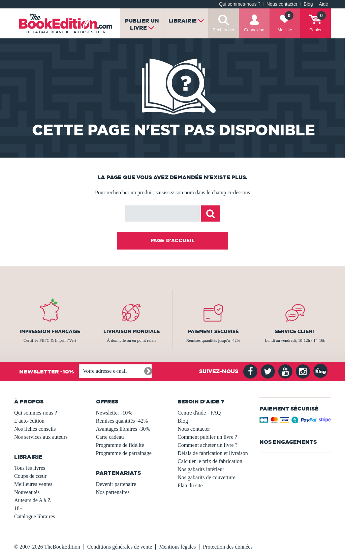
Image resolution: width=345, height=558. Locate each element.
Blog (308, 4)
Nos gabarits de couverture (207, 477)
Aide (323, 4)
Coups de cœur (30, 476)
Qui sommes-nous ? (239, 4)
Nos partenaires (113, 492)
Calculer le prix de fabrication (210, 461)
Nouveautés (27, 492)
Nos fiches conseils (35, 429)
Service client (295, 331)
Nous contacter (281, 4)
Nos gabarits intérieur (201, 469)
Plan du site (190, 485)
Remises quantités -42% (122, 421)
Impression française (50, 331)
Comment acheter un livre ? (208, 445)
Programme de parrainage (124, 453)
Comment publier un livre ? (207, 437)
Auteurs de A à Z (32, 500)
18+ (18, 508)
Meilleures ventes (33, 484)
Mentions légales (177, 547)
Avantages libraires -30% (123, 429)
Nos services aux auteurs (41, 437)
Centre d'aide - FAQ (199, 413)
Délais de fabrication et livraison (213, 453)
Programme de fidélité (120, 445)
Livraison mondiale (131, 331)
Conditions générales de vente (119, 547)
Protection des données (228, 547)
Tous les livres (29, 468)
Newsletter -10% (114, 413)
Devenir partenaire (116, 484)
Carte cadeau (110, 437)
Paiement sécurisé (213, 331)
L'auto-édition (29, 421)
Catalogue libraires (34, 516)
